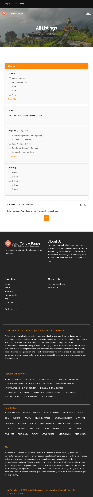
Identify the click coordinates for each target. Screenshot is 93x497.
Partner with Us (11, 295)
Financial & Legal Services (23, 152)
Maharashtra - (65, 423)
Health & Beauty (13, 397)
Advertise (9, 291)
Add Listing (19, 4)
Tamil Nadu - (10, 434)
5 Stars (15, 189)
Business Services (47, 379)
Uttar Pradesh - (49, 434)
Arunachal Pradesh (20, 82)
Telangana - (23, 434)
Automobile (30, 379)
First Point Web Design (14, 493)
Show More (13, 99)
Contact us (9, 302)
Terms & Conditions (56, 284)
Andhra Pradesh (19, 78)
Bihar (14, 86)
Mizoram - (23, 428)
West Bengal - (81, 434)
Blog (6, 299)
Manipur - (78, 423)
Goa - (7, 418)
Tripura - (36, 434)
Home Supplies (48, 397)
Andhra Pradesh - (12, 412)
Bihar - (56, 412)
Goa (14, 95)
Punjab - (56, 428)
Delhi (14, 91)
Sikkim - (79, 428)
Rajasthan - (68, 428)
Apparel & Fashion (13, 379)
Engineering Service (65, 383)
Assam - (47, 412)
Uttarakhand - (65, 434)
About (7, 288)
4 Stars (15, 185)
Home (7, 284)
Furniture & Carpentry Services (25, 148)
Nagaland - (35, 428)
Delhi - (80, 412)
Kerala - (33, 423)
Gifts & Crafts (73, 392)
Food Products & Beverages (23, 144)
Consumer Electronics (16, 383)
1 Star (14, 173)
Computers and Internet (69, 379)
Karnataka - (10, 423)
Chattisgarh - (68, 412)
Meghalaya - (10, 428)
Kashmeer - (23, 423)
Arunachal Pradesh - (32, 412)
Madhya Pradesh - (48, 423)
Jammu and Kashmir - (64, 418)
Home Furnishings (31, 397)
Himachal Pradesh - (44, 418)
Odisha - (46, 428)
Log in (7, 4)
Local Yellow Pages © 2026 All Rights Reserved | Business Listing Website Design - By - (40, 490)
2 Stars (15, 177)
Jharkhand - (81, 418)
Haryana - (28, 418)
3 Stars (15, 181)
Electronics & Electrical (21, 140)
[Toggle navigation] (88, 13)
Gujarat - (16, 418)
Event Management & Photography (27, 135)
